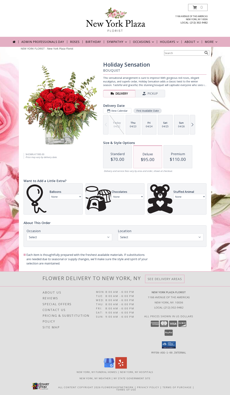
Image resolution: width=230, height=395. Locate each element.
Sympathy (117, 42)
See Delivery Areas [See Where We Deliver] (165, 279)
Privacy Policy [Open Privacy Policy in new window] (148, 387)
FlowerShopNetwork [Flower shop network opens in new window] (118, 387)
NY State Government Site (132, 378)
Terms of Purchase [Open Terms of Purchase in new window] (177, 387)
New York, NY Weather (95, 378)
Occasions (144, 42)
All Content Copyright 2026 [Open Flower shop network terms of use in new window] (79, 387)
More (211, 42)
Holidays (169, 42)
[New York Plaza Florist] (116, 20)
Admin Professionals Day (42, 42)
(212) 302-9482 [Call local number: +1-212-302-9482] (199, 22)
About (192, 42)
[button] (198, 7)
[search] (206, 53)
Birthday (93, 42)
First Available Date (147, 110)
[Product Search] (183, 52)
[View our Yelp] (121, 367)
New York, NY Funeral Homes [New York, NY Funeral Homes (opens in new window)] (97, 371)
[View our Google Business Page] (109, 367)
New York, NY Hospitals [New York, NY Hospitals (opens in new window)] (136, 371)
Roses (75, 42)
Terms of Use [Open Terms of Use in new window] (126, 389)
